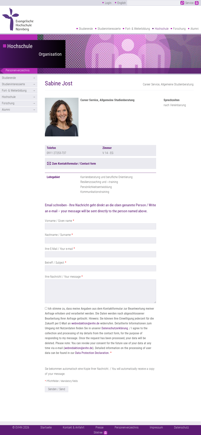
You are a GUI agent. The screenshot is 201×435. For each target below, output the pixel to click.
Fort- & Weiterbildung (137, 28)
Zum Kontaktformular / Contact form (74, 163)
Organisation (50, 54)
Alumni (195, 28)
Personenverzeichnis (18, 70)
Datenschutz (181, 427)
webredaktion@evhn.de (85, 323)
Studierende (86, 28)
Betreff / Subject (54, 262)
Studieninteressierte (109, 28)
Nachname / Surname (58, 235)
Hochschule (161, 28)
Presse (99, 427)
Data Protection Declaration (92, 353)
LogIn (108, 3)
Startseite (46, 427)
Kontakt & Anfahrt (73, 427)
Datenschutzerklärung (115, 328)
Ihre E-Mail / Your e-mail (59, 249)
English (121, 3)
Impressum (156, 427)
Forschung (179, 28)
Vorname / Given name (58, 221)
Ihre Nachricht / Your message (63, 276)
